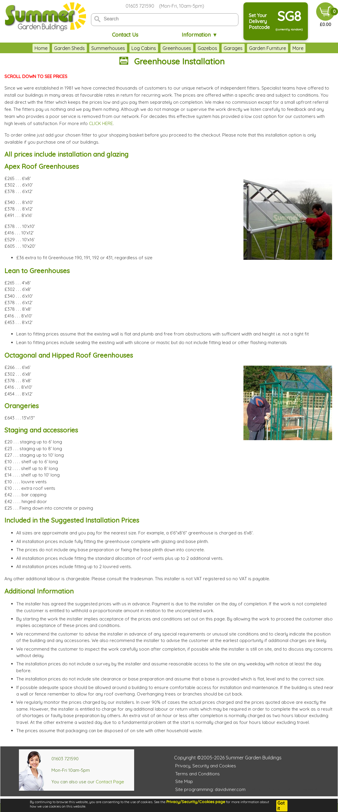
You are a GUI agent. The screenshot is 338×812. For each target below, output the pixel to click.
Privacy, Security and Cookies (205, 766)
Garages (216, 48)
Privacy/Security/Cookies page (195, 801)
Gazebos (191, 48)
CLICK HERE (101, 123)
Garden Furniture (251, 48)
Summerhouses (92, 48)
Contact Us (125, 34)
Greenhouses (160, 48)
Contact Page (110, 782)
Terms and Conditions (197, 774)
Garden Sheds (53, 48)
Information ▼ (199, 34)
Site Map (184, 781)
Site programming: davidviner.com (210, 789)
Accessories (289, 48)
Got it (281, 805)
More (314, 48)
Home (24, 48)
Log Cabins (127, 48)
